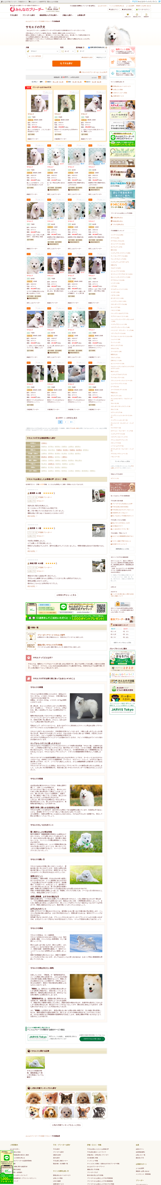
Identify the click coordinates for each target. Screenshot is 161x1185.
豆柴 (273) (114, 265)
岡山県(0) (44, 464)
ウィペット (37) (115, 342)
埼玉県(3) (65, 450)
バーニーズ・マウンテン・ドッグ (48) (122, 330)
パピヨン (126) (115, 295)
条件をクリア (101, 57)
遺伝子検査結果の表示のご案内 (19, 1155)
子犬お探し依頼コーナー (60, 1161)
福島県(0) (77, 446)
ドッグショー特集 (92, 1161)
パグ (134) (114, 286)
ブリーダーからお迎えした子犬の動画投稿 (100, 1181)
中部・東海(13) (33, 457)
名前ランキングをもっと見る (122, 642)
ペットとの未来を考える (116, 6)
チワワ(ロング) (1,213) (117, 241)
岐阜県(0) (57, 457)
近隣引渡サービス (118, 96)
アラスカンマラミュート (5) (119, 453)
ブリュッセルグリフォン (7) (119, 440)
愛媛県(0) (44, 467)
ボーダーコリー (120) (117, 298)
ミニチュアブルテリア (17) (119, 374)
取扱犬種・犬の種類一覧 (60, 1163)
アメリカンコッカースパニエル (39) (121, 336)
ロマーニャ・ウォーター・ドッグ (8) (122, 431)
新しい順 (55, 82)
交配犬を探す (57, 1155)
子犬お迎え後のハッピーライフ (96, 1152)
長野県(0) (51, 453)
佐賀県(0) (51, 471)
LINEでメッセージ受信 (120, 93)
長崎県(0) (57, 471)
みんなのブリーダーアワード (96, 1166)
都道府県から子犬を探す (49, 15)
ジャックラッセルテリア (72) (119, 313)
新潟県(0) (57, 453)
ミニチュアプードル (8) (118, 434)
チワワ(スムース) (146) (117, 280)
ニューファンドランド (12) (119, 383)
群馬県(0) (86, 450)
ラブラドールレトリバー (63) (119, 316)
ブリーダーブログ (92, 1172)
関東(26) (33, 450)
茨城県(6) (72, 450)
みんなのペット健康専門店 (38, 1)
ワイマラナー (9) (116, 428)
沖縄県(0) (92, 471)
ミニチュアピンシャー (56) (119, 324)
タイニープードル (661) (118, 244)
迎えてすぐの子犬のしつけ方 (121, 523)
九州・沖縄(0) (33, 471)
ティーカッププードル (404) (119, 256)
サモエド (30, 167)
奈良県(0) (71, 460)
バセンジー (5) (115, 456)
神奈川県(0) (51, 450)
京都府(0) (57, 460)
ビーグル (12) (115, 386)
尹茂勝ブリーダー (45, 497)
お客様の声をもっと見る (66, 595)
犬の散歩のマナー (117, 526)
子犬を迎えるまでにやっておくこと (123, 510)
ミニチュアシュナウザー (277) (120, 262)
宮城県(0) (64, 446)
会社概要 (12, 1163)
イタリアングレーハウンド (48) (120, 327)
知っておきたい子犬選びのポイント (123, 516)
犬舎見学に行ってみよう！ (120, 513)
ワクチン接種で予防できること (121, 541)
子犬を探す (14, 15)
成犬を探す (56, 1158)
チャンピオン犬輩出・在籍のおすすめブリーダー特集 (103, 1163)
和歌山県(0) (78, 460)
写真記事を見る (118, 217)
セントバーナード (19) (117, 363)
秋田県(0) (57, 446)
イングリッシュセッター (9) (119, 420)
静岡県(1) (51, 457)
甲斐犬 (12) (114, 392)
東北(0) (33, 446)
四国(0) (33, 467)
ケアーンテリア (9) (116, 412)
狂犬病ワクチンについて (119, 544)
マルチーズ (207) (116, 268)
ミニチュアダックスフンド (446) (120, 253)
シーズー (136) (115, 283)
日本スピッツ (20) (116, 360)
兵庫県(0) (51, 460)
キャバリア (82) (115, 307)
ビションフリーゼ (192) (118, 271)
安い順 (74, 82)
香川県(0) (51, 467)
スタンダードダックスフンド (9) (120, 406)
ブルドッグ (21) (115, 357)
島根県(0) (65, 464)
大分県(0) (71, 471)
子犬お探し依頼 (74, 428)
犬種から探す (67, 15)
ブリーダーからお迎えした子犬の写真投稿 (100, 1178)
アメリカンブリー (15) (117, 377)
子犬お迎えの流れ (15, 1152)
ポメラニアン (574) (116, 247)
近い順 (94, 82)
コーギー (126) (115, 292)
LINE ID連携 (57, 1181)
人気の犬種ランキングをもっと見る (66, 1125)
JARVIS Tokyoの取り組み (92, 1039)
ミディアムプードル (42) (118, 333)
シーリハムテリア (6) (117, 446)
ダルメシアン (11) (116, 395)
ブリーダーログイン (144, 9)
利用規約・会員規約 (16, 1172)
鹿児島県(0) (85, 471)
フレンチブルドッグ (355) (118, 259)
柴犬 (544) (114, 250)
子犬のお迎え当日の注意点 (120, 507)
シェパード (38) (115, 339)
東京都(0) (44, 450)
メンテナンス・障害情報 (143, 1174)
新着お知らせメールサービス (122, 86)
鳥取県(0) (58, 464)
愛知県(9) (44, 457)
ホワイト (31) (115, 478)
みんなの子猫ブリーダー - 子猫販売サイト (15, 1)
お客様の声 (81, 15)
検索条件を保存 (87, 57)
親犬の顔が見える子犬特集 (95, 1175)
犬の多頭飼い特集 (92, 1158)
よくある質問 (130, 6)
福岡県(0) (44, 471)
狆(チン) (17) (114, 371)
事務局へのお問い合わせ (143, 6)
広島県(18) (51, 464)
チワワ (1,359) (115, 238)
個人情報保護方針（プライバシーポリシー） (23, 1178)
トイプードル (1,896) (117, 235)
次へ (71, 422)
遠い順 (99, 82)
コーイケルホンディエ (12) (119, 389)
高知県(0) (57, 467)
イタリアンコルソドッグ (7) (119, 437)
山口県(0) (71, 464)
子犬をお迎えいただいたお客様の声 (98, 1149)
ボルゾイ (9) (114, 409)
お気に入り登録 (118, 89)
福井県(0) (77, 453)
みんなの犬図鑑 (53, 1)
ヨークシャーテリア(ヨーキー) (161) (121, 274)
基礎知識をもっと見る (122, 549)
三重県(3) (64, 457)
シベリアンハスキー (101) (118, 301)
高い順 (79, 82)
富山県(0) (64, 453)
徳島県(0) (64, 467)
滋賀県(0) (64, 460)
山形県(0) (71, 446)
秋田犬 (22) (114, 354)
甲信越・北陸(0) (33, 453)
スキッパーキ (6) (116, 443)
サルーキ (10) (115, 403)
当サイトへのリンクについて (19, 1175)
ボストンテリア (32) (117, 345)
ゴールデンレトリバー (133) (119, 289)
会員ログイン (140, 1149)
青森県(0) (44, 446)
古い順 (61, 82)
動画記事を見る (118, 221)
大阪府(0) (44, 460)
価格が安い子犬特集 (93, 1169)
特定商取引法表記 (15, 1169)
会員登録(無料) (140, 1152)
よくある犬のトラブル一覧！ (121, 529)
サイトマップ (14, 1181)
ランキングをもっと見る (122, 461)
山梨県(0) (44, 453)
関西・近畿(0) (33, 460)
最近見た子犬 (140, 1158)
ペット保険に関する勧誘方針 (19, 1166)
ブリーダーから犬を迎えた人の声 (122, 504)
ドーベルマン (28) (116, 351)
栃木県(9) (79, 450)
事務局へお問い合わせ (142, 1171)
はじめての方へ (102, 6)
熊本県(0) (64, 471)
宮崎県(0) (77, 471)
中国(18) (33, 464)
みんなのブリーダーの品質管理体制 (21, 1161)
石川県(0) (71, 453)
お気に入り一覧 (140, 1155)
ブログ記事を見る (118, 224)
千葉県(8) (59, 450)
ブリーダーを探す (28, 15)
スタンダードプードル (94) (119, 304)
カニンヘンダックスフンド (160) (120, 277)
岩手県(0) (51, 446)
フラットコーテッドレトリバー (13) (121, 380)
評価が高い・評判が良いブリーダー (98, 1155)
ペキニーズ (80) (115, 310)
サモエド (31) (115, 348)
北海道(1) (33, 443)
